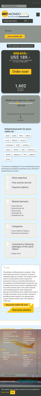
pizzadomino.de (17, 215)
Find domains (28, 334)
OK (13, 392)
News (25, 355)
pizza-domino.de (18, 208)
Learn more (5, 392)
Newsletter (6, 353)
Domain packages (29, 338)
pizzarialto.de (17, 213)
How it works (27, 332)
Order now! (20, 71)
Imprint (26, 366)
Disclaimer (27, 364)
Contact (5, 359)
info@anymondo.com (9, 342)
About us (26, 357)
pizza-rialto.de (17, 206)
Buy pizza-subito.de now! (17, 305)
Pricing (26, 342)
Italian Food (16, 254)
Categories (27, 336)
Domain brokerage (29, 340)
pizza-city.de (16, 211)
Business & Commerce (20, 233)
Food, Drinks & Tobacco (20, 231)
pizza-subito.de (15, 36)
